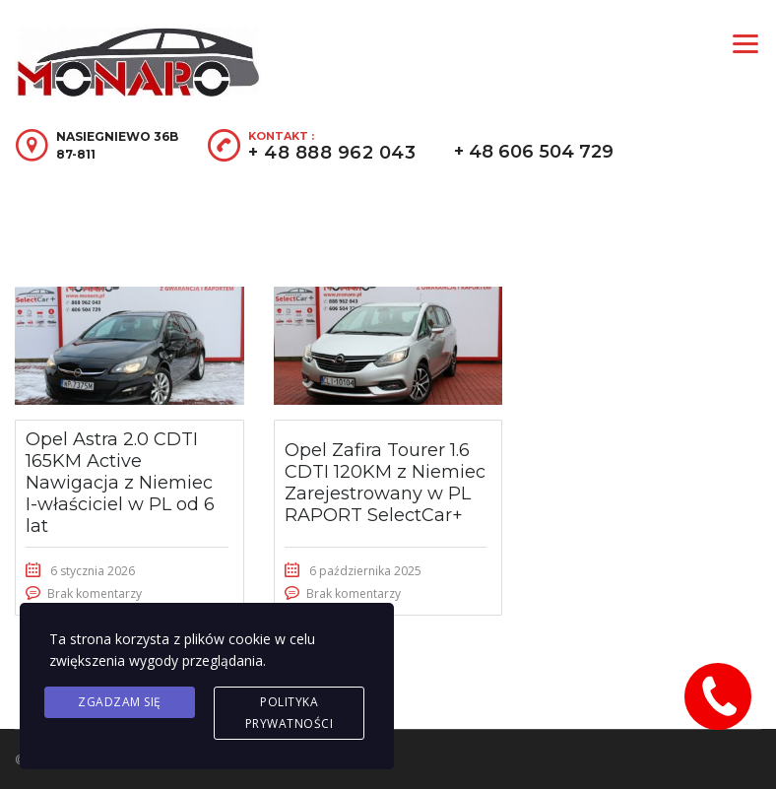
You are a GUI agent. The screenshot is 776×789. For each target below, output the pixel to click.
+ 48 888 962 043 (332, 153)
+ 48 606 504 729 (534, 152)
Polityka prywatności (289, 712)
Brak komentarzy (94, 593)
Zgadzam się (120, 701)
